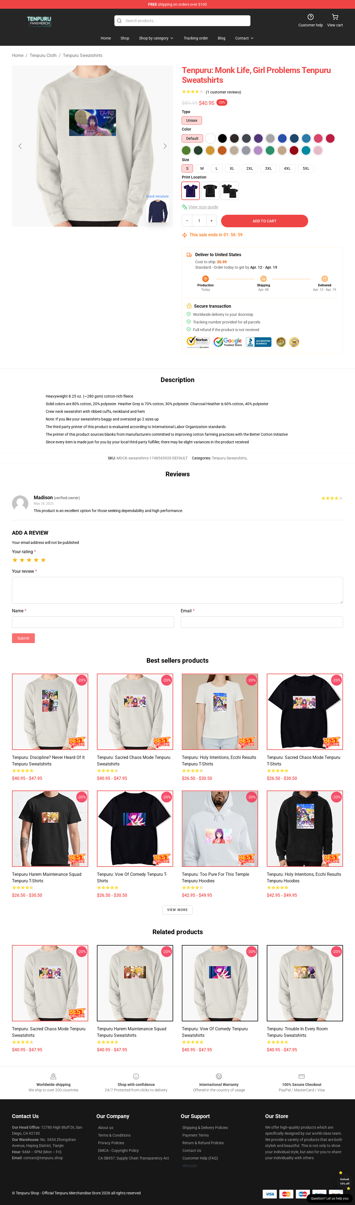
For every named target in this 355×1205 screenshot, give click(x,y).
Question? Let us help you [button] (329, 1198)
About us (105, 1127)
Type (186, 112)
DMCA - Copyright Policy (118, 1150)
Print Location (194, 177)
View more (177, 910)
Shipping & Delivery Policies (205, 1127)
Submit (23, 638)
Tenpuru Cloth (43, 55)
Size (185, 160)
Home (17, 55)
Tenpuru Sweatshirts (82, 55)
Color (186, 129)
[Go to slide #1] (78, 239)
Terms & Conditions (114, 1135)
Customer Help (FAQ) (200, 1158)
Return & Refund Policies (203, 1143)
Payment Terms (195, 1135)
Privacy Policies (111, 1143)
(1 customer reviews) (223, 92)
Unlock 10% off (345, 1181)
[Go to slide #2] (107, 239)
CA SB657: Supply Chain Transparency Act (133, 1158)
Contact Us (191, 1150)
